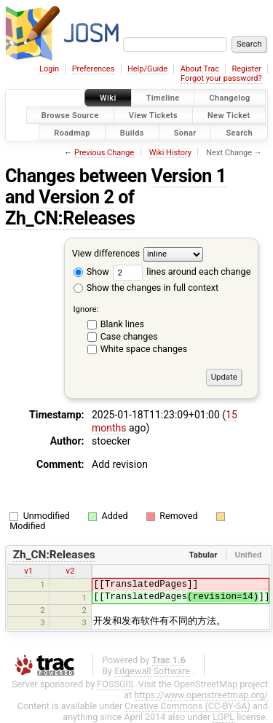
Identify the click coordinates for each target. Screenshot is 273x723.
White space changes (144, 348)
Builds (132, 132)
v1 (28, 571)
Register (246, 69)
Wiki (108, 98)
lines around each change (181, 271)
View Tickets (153, 115)
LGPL (223, 716)
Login (49, 69)
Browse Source (70, 115)
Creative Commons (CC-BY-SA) (187, 705)
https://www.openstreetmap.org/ (201, 694)
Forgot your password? (221, 78)
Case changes (129, 336)
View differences (106, 254)
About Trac (200, 69)
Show (91, 271)
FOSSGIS (115, 684)
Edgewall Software (152, 670)
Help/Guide (147, 69)
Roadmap (72, 132)
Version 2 (76, 197)
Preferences (93, 69)
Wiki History (170, 152)
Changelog (229, 98)
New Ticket (228, 115)
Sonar (185, 132)
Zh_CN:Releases (70, 218)
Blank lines (122, 323)
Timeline (163, 98)
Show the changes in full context (146, 287)
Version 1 (188, 176)
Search (239, 132)
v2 (70, 571)
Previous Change (104, 152)
